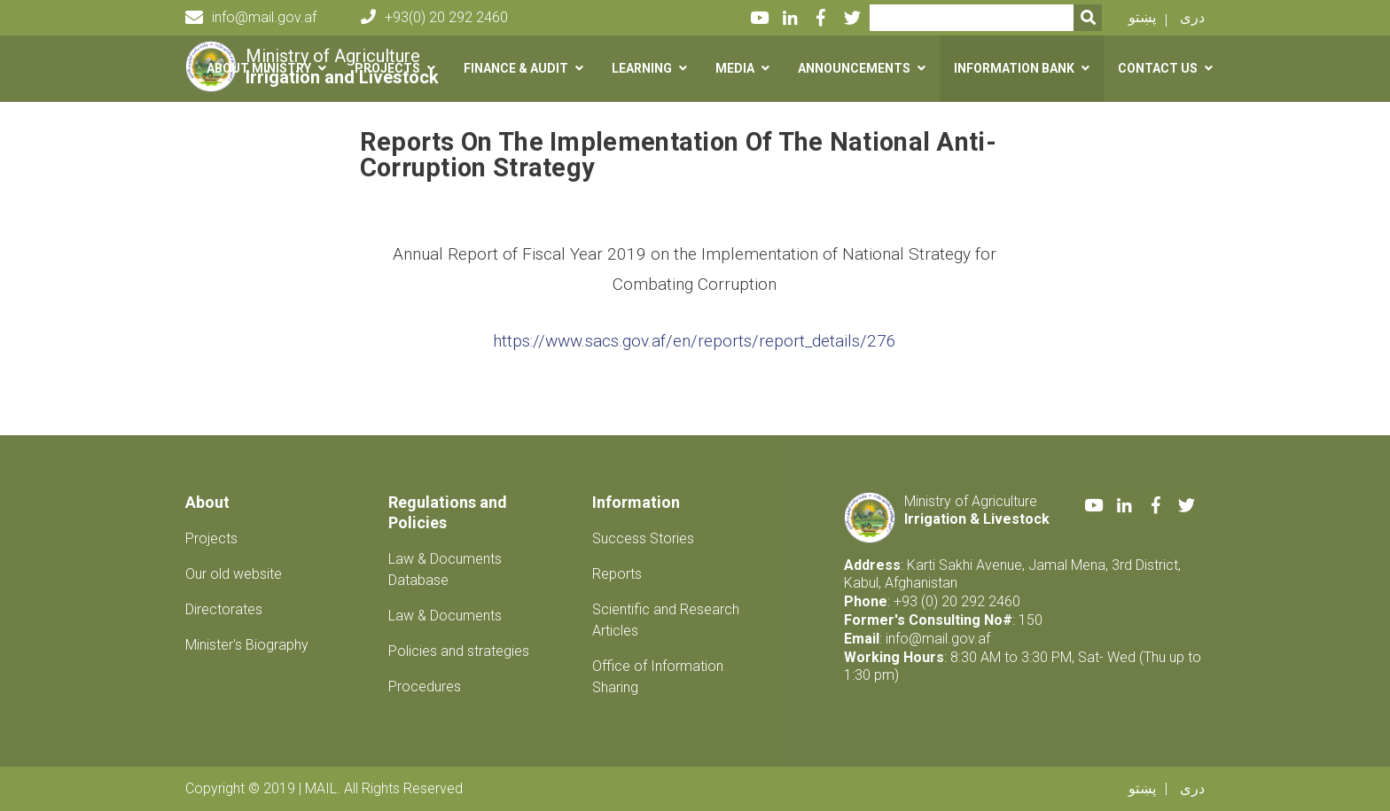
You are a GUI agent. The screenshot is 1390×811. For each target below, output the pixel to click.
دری (1192, 17)
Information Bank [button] (1014, 68)
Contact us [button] (1158, 68)
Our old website (233, 573)
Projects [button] (387, 68)
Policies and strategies (458, 651)
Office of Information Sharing (657, 677)
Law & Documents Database (445, 569)
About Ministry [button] (259, 68)
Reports (617, 573)
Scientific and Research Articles (665, 620)
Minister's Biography (246, 644)
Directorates (223, 609)
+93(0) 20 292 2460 (434, 17)
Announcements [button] (854, 68)
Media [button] (734, 68)
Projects (211, 538)
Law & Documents (445, 615)
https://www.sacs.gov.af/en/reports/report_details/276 (694, 341)
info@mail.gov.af (250, 18)
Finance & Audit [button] (516, 68)
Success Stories (643, 538)
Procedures (424, 686)
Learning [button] (642, 68)
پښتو (1142, 17)
